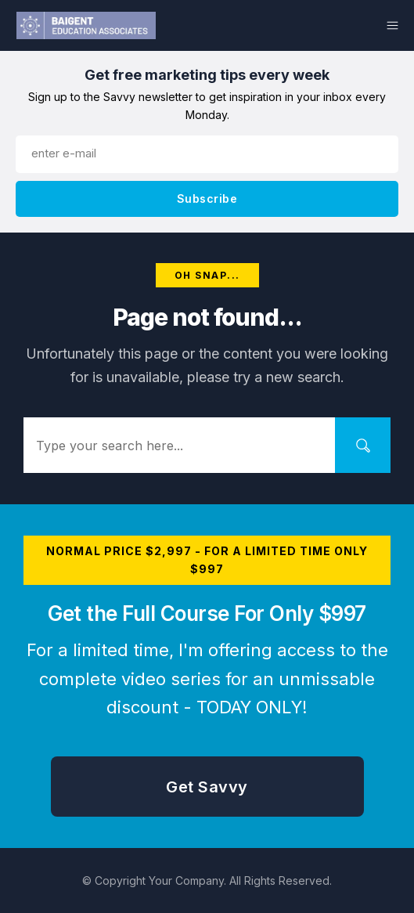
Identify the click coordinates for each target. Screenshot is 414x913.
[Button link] (207, 199)
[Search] (363, 445)
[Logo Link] (86, 25)
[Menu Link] (331, 25)
